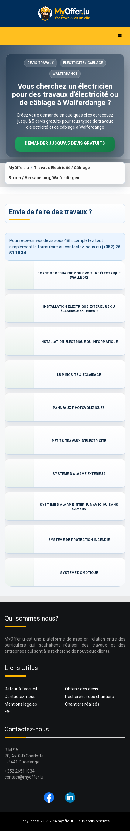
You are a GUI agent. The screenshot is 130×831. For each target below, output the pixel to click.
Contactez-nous (20, 696)
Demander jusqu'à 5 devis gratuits (65, 143)
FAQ (8, 711)
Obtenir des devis (81, 689)
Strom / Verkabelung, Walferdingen (44, 177)
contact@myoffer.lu (24, 777)
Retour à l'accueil (21, 689)
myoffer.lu (66, 821)
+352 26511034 (20, 771)
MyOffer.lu (19, 167)
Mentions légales (21, 704)
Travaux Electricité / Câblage (62, 167)
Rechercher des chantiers (89, 696)
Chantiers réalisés (82, 704)
